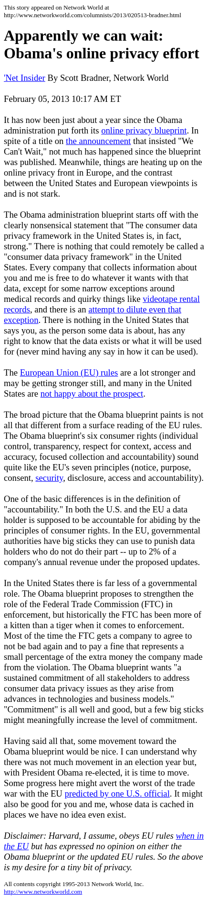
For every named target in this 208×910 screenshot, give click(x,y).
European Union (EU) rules (69, 372)
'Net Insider (24, 78)
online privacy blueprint (144, 130)
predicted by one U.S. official (116, 793)
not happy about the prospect (92, 393)
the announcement (98, 141)
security (49, 478)
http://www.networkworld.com (43, 891)
